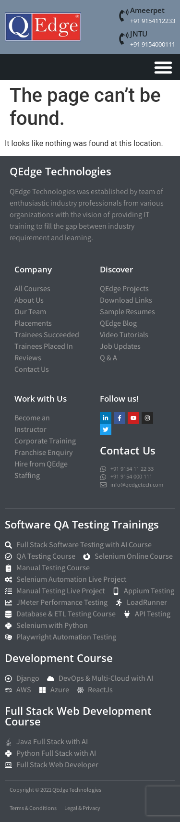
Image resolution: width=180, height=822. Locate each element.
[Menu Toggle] (163, 67)
